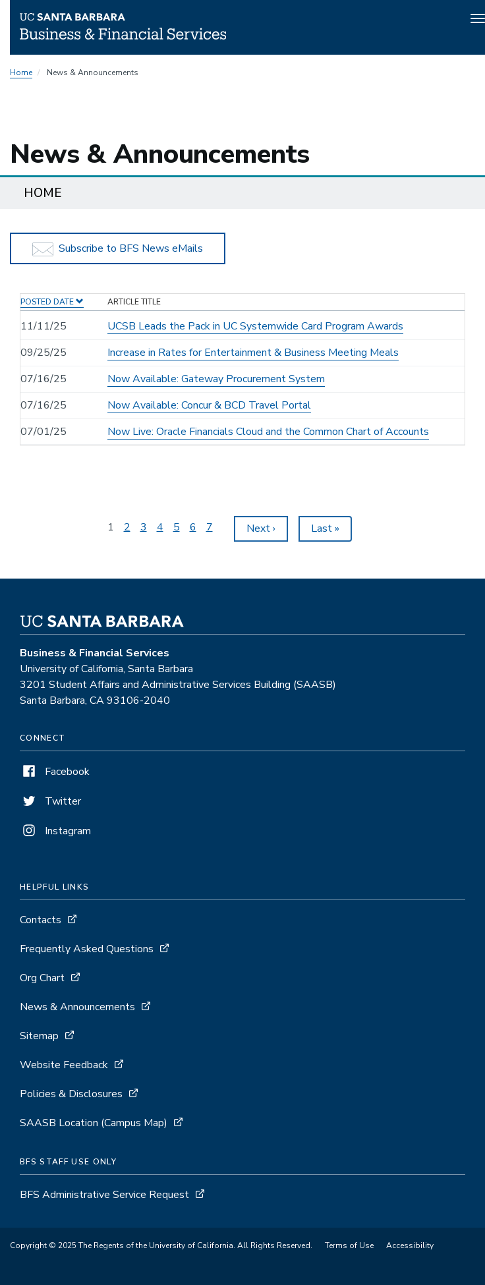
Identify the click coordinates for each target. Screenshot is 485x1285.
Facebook (55, 771)
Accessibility (410, 1245)
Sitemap (39, 1036)
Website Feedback (64, 1065)
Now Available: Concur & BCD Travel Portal (209, 405)
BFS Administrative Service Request (104, 1194)
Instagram (55, 831)
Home (21, 72)
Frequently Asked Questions (87, 949)
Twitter (50, 801)
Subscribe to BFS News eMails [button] (117, 248)
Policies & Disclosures (71, 1094)
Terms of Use (349, 1245)
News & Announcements (77, 1007)
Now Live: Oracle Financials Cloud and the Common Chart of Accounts (268, 431)
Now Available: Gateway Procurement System (216, 379)
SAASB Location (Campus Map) (93, 1123)
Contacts (40, 920)
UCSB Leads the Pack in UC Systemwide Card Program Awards (255, 326)
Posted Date (52, 302)
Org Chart (42, 978)
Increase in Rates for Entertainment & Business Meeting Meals (253, 352)
